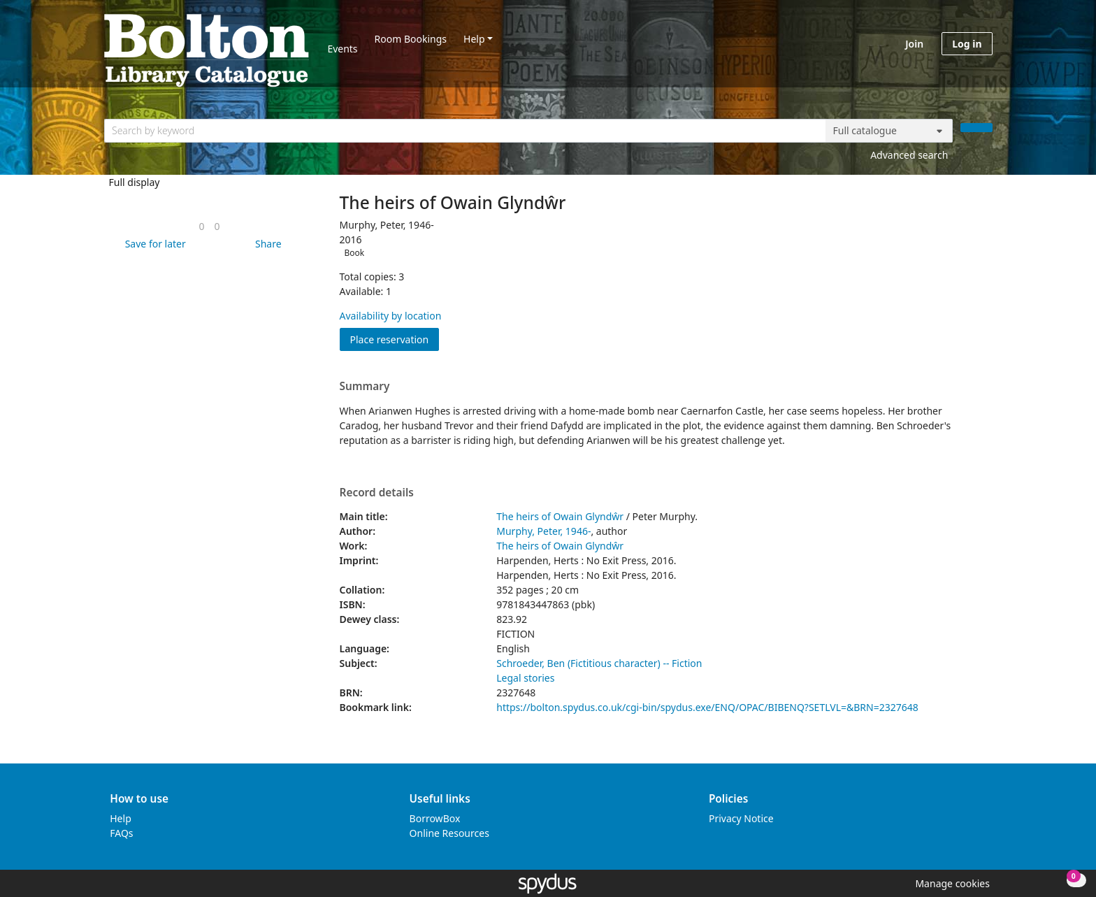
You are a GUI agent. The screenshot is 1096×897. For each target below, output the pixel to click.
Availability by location (391, 315)
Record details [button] (377, 493)
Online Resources (449, 833)
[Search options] (889, 131)
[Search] (976, 127)
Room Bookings (411, 38)
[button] (153, 243)
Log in (966, 43)
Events (342, 48)
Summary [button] (365, 386)
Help (474, 38)
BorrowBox (435, 818)
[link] (201, 226)
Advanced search (909, 155)
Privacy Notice (741, 818)
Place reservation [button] (395, 338)
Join (914, 43)
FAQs (121, 833)
